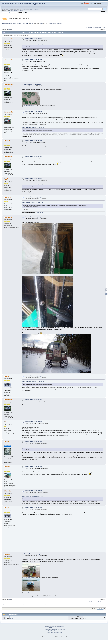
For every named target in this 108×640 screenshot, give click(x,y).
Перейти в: (94, 608)
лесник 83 (8, 39)
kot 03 (7, 467)
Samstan (8, 141)
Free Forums (57, 627)
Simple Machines (60, 626)
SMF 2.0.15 (47, 626)
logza (7, 376)
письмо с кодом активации (16, 10)
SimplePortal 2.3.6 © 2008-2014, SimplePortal (55, 629)
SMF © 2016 (53, 626)
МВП (7, 442)
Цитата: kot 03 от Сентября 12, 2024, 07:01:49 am (32, 496)
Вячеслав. (40, 212)
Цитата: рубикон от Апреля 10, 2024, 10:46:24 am (32, 202)
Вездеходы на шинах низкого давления (23, 3)
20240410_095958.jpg (28, 105)
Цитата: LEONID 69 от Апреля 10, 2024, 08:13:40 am (33, 127)
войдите (25, 9)
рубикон (8, 179)
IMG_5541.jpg (26, 592)
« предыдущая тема (90, 27)
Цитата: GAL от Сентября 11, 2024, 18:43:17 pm (32, 446)
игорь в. (41, 23)
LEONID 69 (9, 84)
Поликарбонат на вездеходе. (33, 38)
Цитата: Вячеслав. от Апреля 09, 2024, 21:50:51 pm (33, 184)
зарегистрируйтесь (34, 9)
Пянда (7, 554)
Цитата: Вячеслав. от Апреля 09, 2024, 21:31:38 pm (33, 44)
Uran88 (11, 618)
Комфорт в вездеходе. (13, 617)
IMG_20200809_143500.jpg (29, 577)
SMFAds (51, 627)
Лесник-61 (9, 60)
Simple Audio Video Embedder (54, 630)
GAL (6, 422)
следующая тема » (101, 27)
